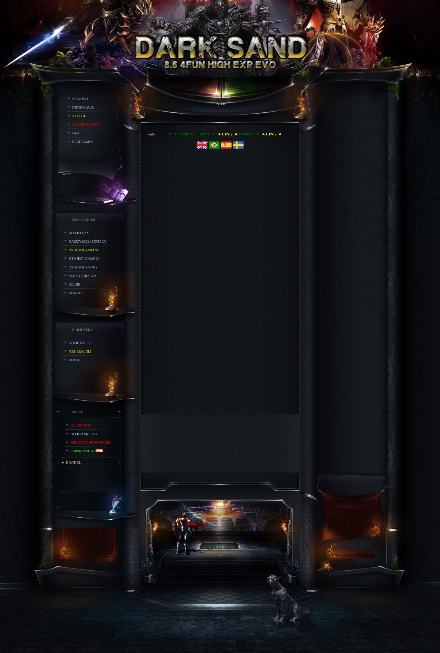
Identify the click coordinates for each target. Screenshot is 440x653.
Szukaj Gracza (83, 276)
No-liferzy (79, 233)
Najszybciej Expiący (88, 241)
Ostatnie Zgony (83, 267)
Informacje (83, 107)
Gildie (74, 284)
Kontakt (77, 293)
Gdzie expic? (80, 343)
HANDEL (73, 462)
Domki (74, 360)
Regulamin (82, 142)
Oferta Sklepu (83, 434)
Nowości (80, 99)
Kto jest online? (84, 259)
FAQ (75, 133)
